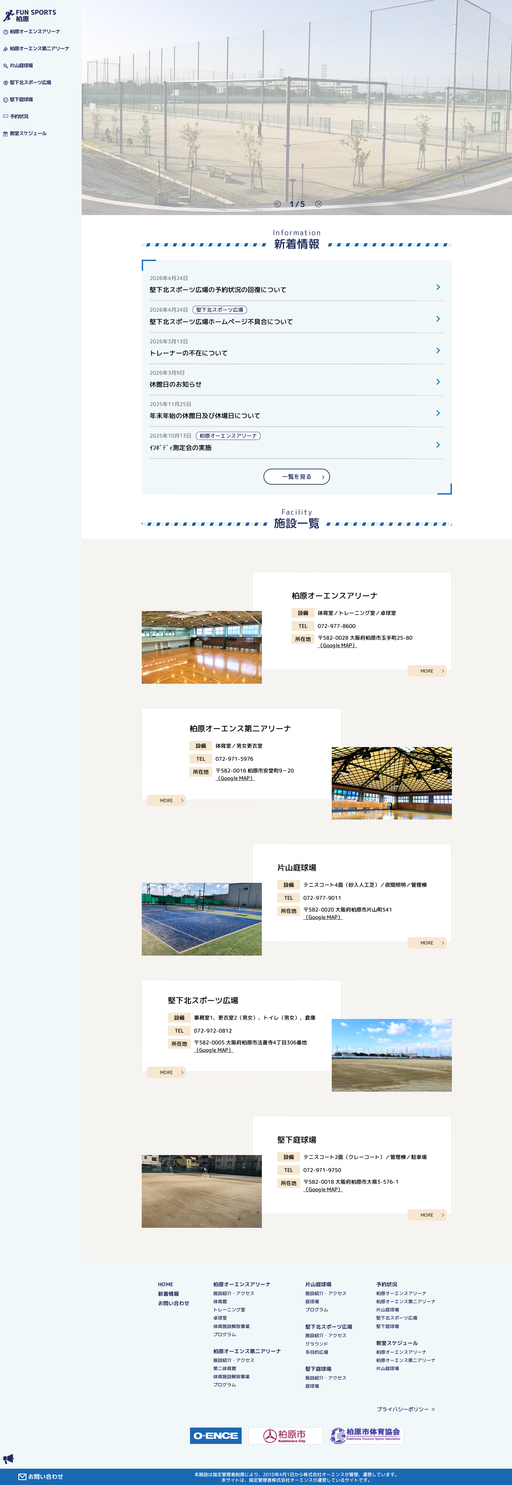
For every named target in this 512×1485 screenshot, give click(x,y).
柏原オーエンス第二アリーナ (247, 1350)
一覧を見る (297, 477)
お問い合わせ (173, 1302)
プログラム (224, 1334)
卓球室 (220, 1318)
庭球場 (312, 1301)
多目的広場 (316, 1352)
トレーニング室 (229, 1309)
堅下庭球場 (318, 1368)
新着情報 (168, 1293)
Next (315, 204)
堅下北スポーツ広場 (328, 1326)
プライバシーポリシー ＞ (406, 1409)
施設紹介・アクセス (233, 1293)
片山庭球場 (318, 1284)
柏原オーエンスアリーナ (242, 1284)
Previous (274, 204)
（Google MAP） (337, 645)
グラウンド (316, 1343)
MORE (427, 671)
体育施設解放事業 (231, 1326)
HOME (165, 1284)
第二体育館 (224, 1368)
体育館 (220, 1301)
